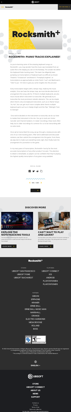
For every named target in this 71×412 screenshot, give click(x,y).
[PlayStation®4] (50, 281)
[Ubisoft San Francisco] (23, 271)
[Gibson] (35, 296)
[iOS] (50, 274)
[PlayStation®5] (50, 284)
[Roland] (35, 325)
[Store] (35, 384)
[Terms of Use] (35, 407)
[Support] (35, 397)
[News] (35, 393)
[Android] (50, 277)
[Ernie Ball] (35, 306)
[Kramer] (35, 302)
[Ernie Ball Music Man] (35, 309)
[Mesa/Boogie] (35, 322)
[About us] (35, 390)
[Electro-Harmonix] (35, 319)
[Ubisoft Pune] (23, 274)
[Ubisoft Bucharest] (23, 277)
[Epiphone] (35, 299)
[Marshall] (35, 312)
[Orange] (35, 316)
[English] (35, 364)
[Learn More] (8, 246)
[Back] (35, 190)
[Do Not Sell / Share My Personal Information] (35, 411)
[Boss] (35, 329)
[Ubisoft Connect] (35, 387)
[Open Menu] (2, 7)
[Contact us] (35, 402)
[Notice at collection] (35, 409)
